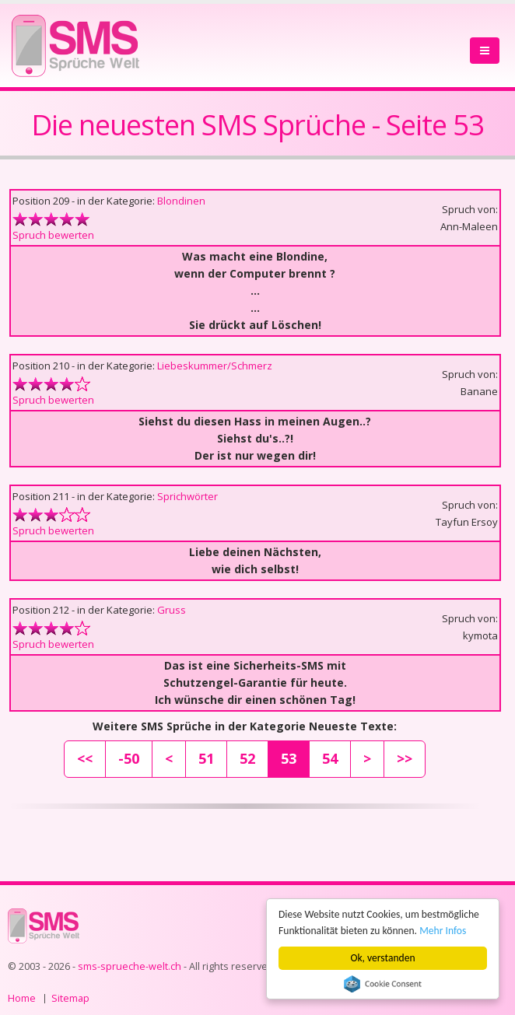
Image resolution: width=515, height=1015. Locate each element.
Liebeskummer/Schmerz (214, 366)
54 (330, 758)
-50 (128, 758)
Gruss (171, 610)
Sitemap (70, 998)
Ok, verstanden (383, 957)
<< (85, 758)
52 (247, 758)
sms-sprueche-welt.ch (129, 966)
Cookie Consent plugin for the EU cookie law (383, 983)
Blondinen (181, 201)
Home (22, 998)
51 (206, 758)
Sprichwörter (187, 496)
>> (404, 758)
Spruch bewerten (53, 235)
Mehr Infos (442, 930)
